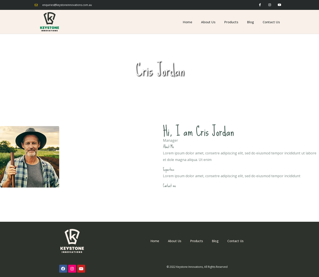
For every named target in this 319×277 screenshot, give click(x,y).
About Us (208, 22)
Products (231, 22)
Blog (250, 22)
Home (187, 22)
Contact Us (271, 22)
